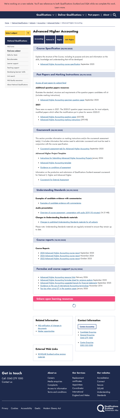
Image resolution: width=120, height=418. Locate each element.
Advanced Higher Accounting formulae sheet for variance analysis (66, 280)
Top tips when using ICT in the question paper (58, 288)
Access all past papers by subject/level (51, 83)
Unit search (11, 76)
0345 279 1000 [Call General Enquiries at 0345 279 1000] (86, 337)
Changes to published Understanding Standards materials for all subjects (69, 222)
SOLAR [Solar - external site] (100, 388)
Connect (101, 381)
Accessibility (26, 408)
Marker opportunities (46, 331)
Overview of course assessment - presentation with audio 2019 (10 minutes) (70, 212)
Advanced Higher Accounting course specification (60, 64)
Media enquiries (55, 381)
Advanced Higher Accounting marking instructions (60, 119)
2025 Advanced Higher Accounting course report (60, 253)
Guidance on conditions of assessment (55, 167)
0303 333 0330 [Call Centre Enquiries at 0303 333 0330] (86, 345)
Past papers (93, 14)
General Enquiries (87, 335)
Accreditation (103, 377)
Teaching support (13, 68)
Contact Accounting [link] (87, 326)
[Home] (12, 15)
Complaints (53, 385)
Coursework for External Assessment (54, 179)
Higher (59, 39)
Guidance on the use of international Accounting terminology (64, 285)
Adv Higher (69, 39)
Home (7, 23)
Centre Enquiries (86, 342)
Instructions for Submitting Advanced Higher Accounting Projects (66, 158)
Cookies (14, 408)
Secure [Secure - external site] (100, 385)
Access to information (57, 388)
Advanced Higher (53, 23)
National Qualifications (20, 23)
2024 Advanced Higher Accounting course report (60, 255)
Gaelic (37, 408)
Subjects (32, 23)
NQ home (10, 46)
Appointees (77, 384)
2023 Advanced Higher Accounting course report (60, 258)
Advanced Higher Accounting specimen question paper (62, 100)
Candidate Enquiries (88, 332)
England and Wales (81, 395)
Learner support (12, 63)
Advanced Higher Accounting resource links (57, 277)
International (77, 391)
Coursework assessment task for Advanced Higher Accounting (64, 148)
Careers (51, 377)
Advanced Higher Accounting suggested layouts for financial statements (68, 283)
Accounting (41, 23)
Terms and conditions (57, 392)
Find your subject (13, 51)
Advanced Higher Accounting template (55, 162)
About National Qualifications (17, 84)
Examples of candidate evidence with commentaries (60, 203)
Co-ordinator (78, 388)
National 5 (50, 39)
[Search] (114, 14)
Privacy (5, 408)
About (106, 14)
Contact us (7, 382)
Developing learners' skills (16, 72)
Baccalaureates (12, 59)
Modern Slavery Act (52, 408)
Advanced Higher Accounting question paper (58, 117)
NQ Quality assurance (14, 80)
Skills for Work (12, 55)
